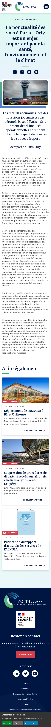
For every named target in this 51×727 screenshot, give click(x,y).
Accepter (7, 723)
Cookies (25, 704)
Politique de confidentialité (25, 694)
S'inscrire (25, 654)
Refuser (18, 723)
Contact (25, 683)
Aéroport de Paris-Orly (25, 147)
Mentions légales (25, 699)
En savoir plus (30, 723)
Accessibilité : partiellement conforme (25, 709)
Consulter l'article (32, 430)
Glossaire (25, 688)
